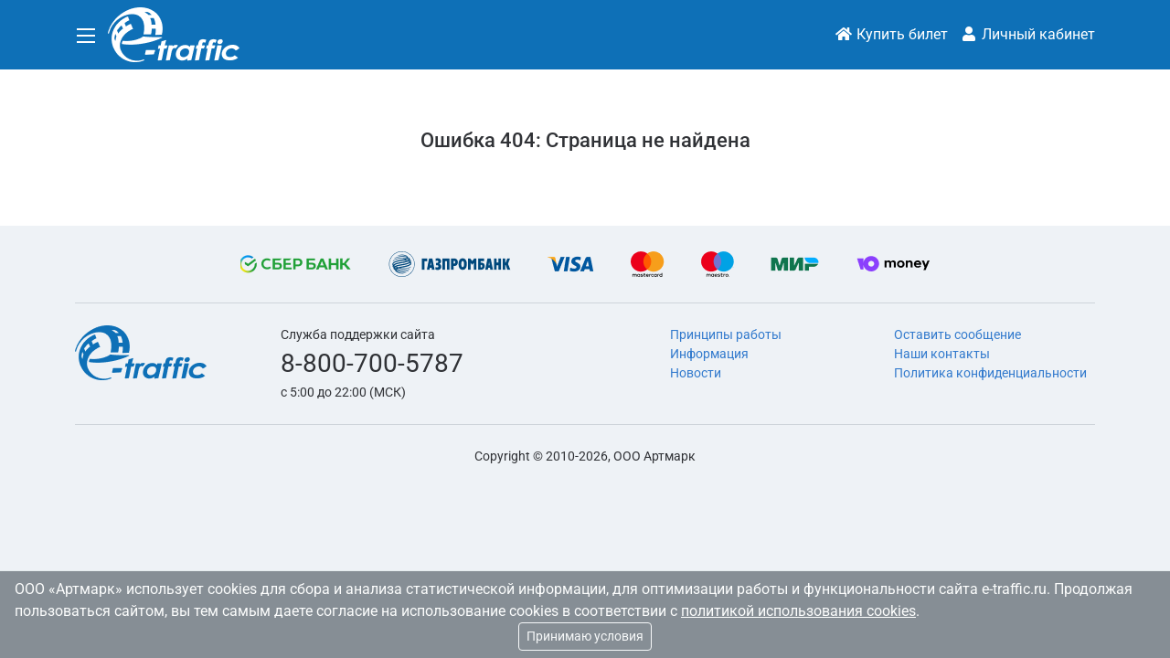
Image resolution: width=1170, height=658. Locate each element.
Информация (709, 353)
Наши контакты (942, 353)
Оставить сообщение (957, 334)
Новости (695, 373)
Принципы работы (726, 334)
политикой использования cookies (798, 611)
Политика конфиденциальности (990, 373)
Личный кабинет (1027, 34)
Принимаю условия (585, 636)
